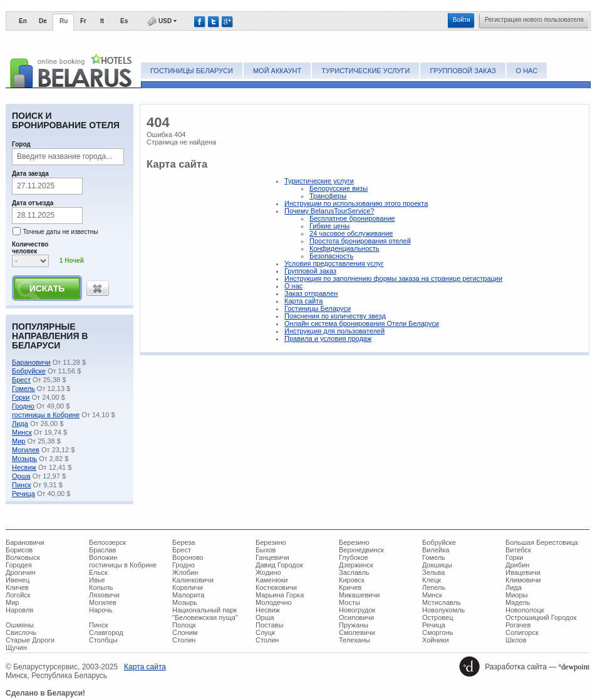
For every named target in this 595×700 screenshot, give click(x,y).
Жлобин (185, 572)
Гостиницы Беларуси (191, 70)
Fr (83, 21)
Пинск (21, 485)
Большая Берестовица (541, 542)
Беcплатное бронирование (352, 218)
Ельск (98, 572)
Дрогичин (21, 572)
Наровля (19, 610)
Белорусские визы (338, 188)
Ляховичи (104, 595)
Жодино (268, 572)
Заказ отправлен (311, 293)
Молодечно (274, 602)
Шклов (516, 640)
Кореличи (187, 587)
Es (124, 21)
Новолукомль (443, 610)
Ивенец (17, 580)
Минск (22, 432)
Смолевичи (357, 632)
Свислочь (21, 632)
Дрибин (517, 565)
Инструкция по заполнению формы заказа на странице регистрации (393, 278)
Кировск (352, 580)
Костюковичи (276, 587)
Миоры (516, 595)
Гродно (23, 406)
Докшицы (437, 565)
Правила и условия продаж (327, 338)
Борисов (19, 550)
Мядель (517, 602)
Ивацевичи (523, 572)
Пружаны (353, 625)
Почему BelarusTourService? (329, 211)
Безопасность (331, 256)
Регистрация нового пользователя (534, 19)
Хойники (435, 640)
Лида (20, 423)
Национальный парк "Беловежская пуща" (205, 613)
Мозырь (24, 458)
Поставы (269, 625)
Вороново (188, 557)
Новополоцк (524, 610)
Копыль (101, 587)
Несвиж (24, 467)
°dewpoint (574, 666)
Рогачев (517, 625)
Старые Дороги (30, 640)
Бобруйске (29, 371)
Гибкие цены (329, 226)
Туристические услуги (365, 70)
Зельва (433, 572)
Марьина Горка (280, 595)
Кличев (17, 587)
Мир (18, 441)
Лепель (433, 587)
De (43, 21)
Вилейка (435, 550)
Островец (437, 617)
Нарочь (101, 610)
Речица (23, 493)
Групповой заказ (462, 70)
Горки (20, 397)
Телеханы (354, 640)
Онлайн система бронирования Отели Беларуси (361, 323)
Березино (271, 542)
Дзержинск (356, 565)
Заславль (354, 572)
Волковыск (23, 557)
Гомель (23, 388)
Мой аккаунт (277, 70)
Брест (21, 379)
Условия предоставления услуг (334, 263)
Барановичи (31, 362)
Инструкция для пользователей (334, 331)
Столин (183, 640)
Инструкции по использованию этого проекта (356, 203)
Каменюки (272, 580)
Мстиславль (441, 602)
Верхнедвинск (361, 550)
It (102, 21)
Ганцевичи (272, 557)
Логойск (18, 595)
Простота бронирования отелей (360, 241)
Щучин (16, 647)
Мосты (349, 602)
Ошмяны (20, 625)
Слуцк (265, 632)
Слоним (184, 632)
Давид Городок (279, 565)
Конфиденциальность (344, 248)
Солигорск (522, 632)
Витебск (518, 550)
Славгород (106, 632)
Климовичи (523, 580)
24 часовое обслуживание (351, 233)
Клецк (431, 580)
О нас (527, 70)
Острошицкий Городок (540, 617)
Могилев (25, 450)
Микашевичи (359, 595)
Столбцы (103, 640)
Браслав (102, 550)
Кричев (350, 587)
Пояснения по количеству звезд (335, 316)
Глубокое (353, 557)
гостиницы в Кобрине (46, 414)
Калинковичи (193, 580)
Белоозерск (107, 542)
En (23, 21)
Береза (183, 542)
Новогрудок (357, 610)
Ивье (97, 580)
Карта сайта (303, 301)
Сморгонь (437, 632)
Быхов (266, 550)
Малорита (188, 595)
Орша (21, 476)
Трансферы (327, 196)
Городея (19, 565)
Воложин (103, 557)
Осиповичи (356, 617)
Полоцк (184, 625)
